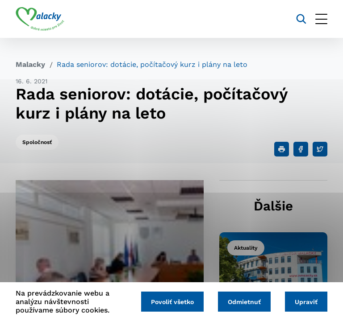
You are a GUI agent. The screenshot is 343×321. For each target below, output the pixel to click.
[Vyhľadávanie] (301, 19)
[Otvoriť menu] (321, 19)
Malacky (30, 64)
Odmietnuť (244, 301)
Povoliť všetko (172, 301)
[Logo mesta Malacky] (40, 19)
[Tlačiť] (281, 149)
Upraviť (306, 301)
